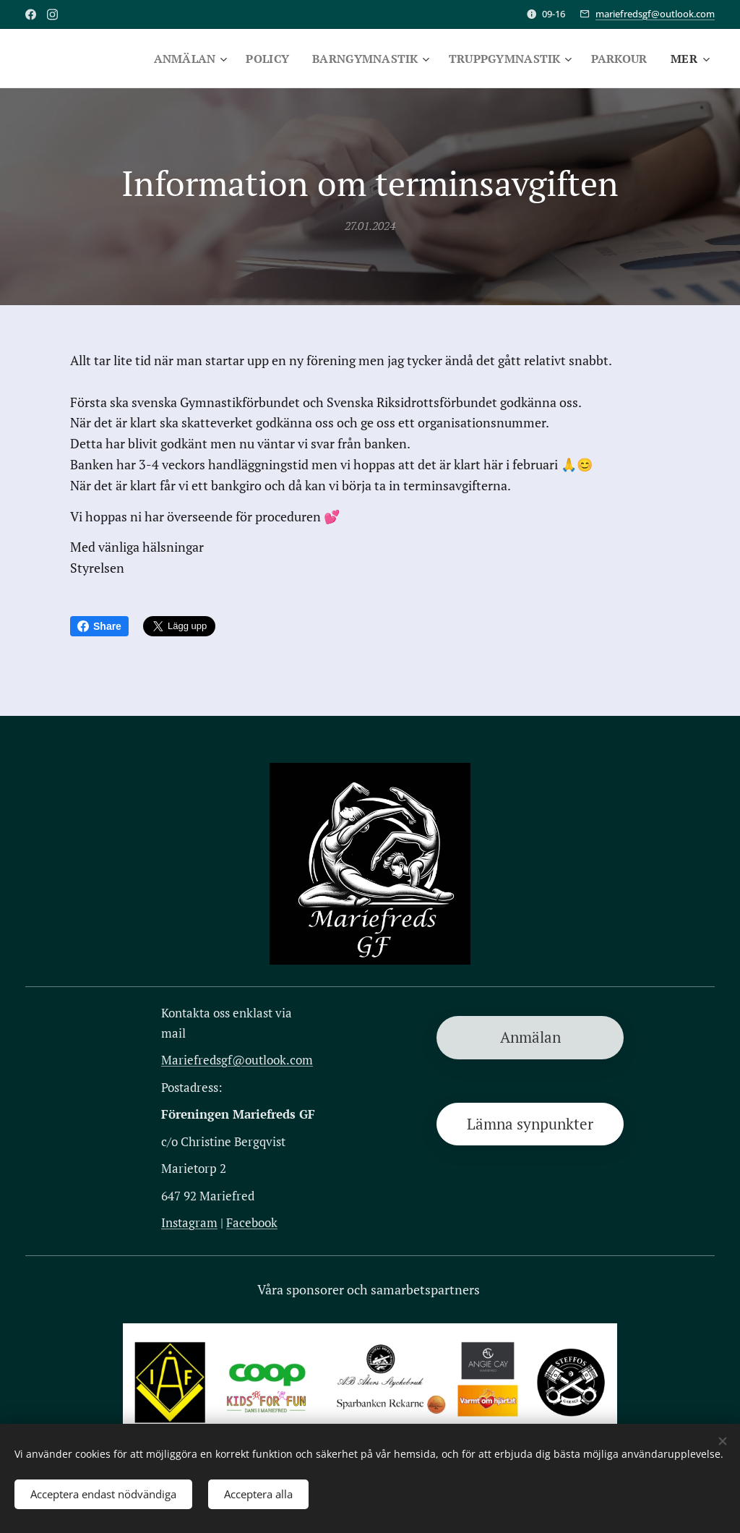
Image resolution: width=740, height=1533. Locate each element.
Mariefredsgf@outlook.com (237, 1059)
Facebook (252, 1222)
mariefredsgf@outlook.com (655, 13)
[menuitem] (176, 58)
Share (99, 626)
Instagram (189, 1222)
